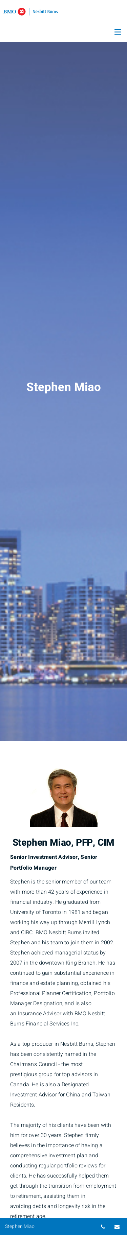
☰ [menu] (118, 32)
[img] (63, 370)
